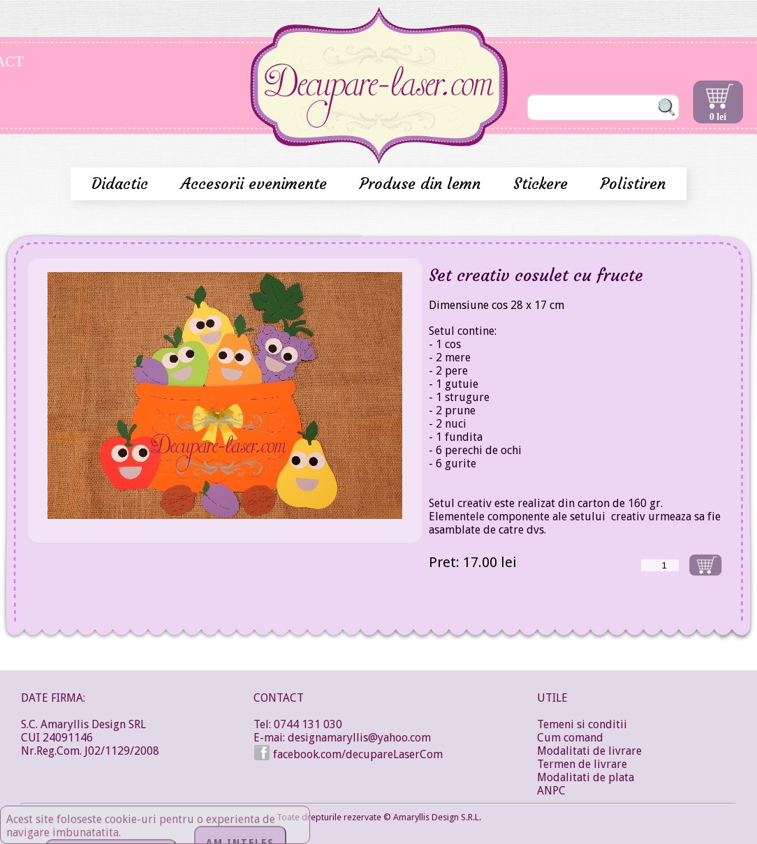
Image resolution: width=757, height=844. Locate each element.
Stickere (543, 183)
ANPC (551, 790)
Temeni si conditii (582, 724)
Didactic (122, 183)
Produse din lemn (422, 183)
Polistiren (633, 183)
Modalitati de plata (585, 777)
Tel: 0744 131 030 (297, 724)
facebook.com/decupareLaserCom (348, 754)
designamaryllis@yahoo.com (359, 737)
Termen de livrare (582, 764)
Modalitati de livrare (589, 751)
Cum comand (570, 737)
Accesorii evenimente (256, 183)
